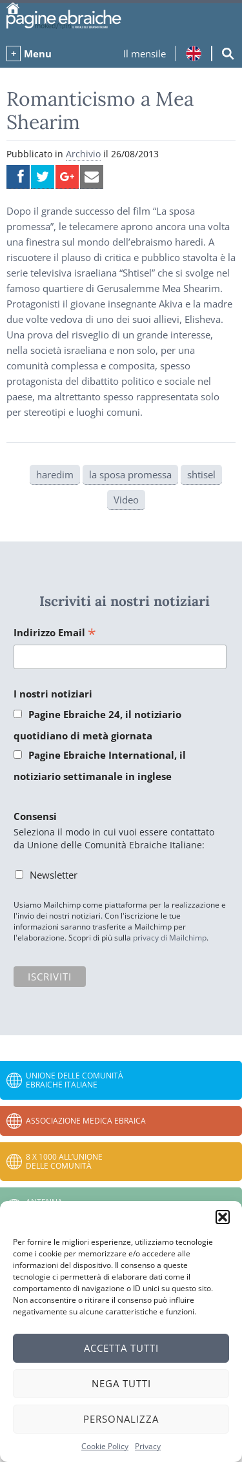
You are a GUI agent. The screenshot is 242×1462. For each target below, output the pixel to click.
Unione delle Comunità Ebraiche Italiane (74, 1080)
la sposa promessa (130, 474)
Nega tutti (121, 1383)
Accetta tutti (121, 1347)
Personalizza (121, 1418)
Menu (38, 53)
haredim (55, 474)
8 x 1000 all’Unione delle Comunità (64, 1161)
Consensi (35, 816)
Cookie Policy (104, 1446)
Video (126, 499)
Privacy (148, 1446)
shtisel (201, 474)
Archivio (83, 154)
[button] (222, 1217)
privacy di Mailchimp (170, 937)
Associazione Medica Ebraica (86, 1120)
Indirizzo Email (55, 633)
